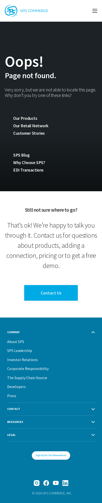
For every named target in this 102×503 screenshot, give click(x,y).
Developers (16, 386)
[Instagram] (37, 483)
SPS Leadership (19, 350)
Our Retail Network (30, 125)
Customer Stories (29, 133)
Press (11, 395)
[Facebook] (46, 483)
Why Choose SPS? (29, 162)
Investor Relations (22, 359)
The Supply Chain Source (27, 377)
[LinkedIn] (65, 483)
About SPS (15, 341)
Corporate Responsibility (28, 368)
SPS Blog (21, 155)
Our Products (25, 118)
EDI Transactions (28, 170)
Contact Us (51, 293)
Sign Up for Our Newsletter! (51, 455)
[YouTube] (56, 483)
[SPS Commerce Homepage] (26, 11)
